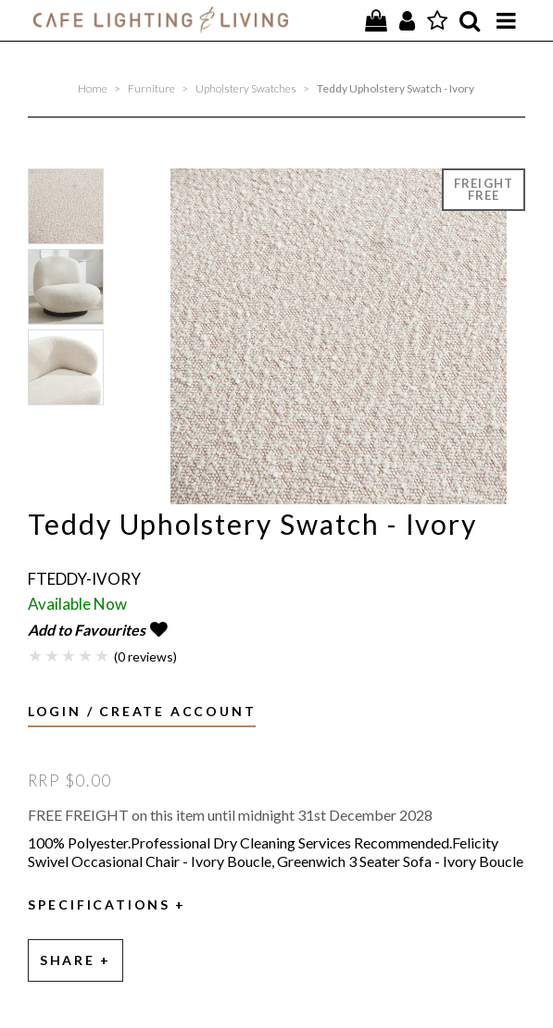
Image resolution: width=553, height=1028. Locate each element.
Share (67, 960)
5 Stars (102, 655)
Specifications (99, 904)
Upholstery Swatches (245, 88)
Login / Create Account (142, 711)
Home (92, 88)
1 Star (36, 655)
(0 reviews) (145, 656)
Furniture (151, 88)
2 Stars (52, 655)
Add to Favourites (86, 629)
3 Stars (69, 655)
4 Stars (86, 655)
